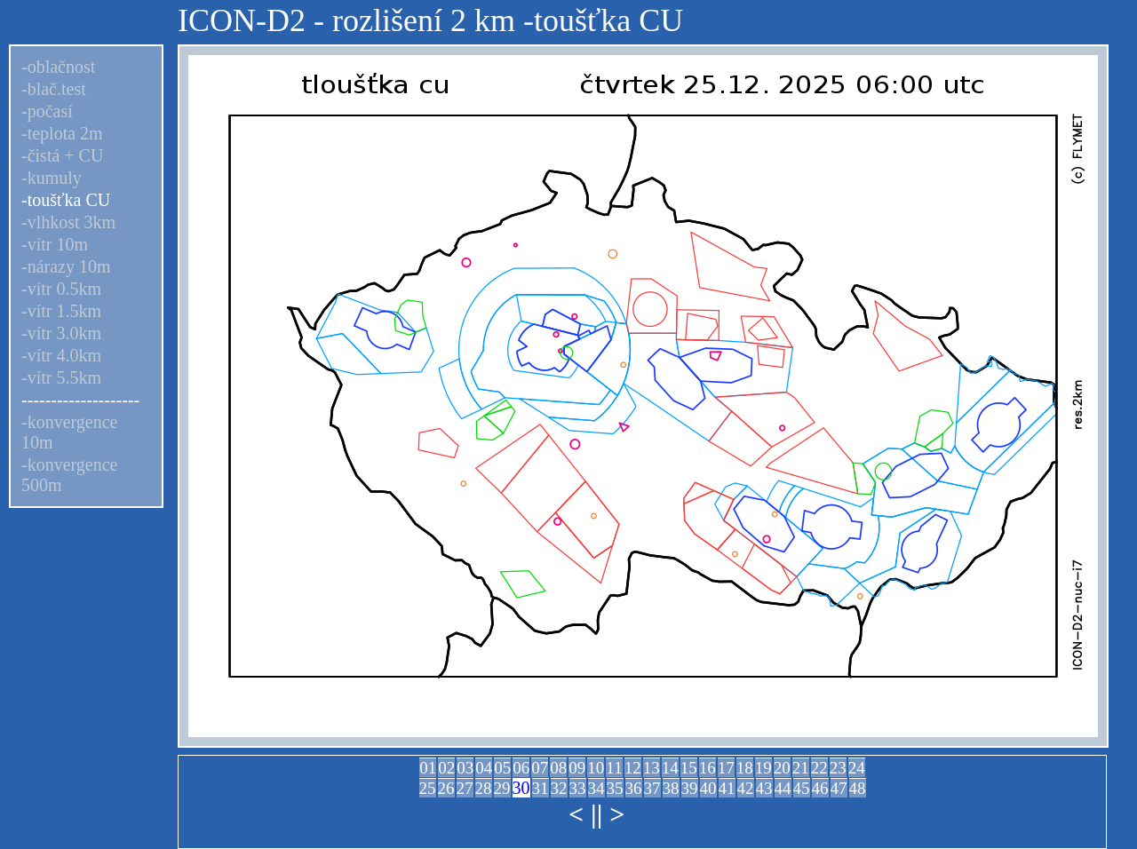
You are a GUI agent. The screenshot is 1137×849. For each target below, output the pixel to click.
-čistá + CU (62, 155)
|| (596, 814)
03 (465, 767)
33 (577, 788)
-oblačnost (58, 66)
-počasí (47, 111)
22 (819, 767)
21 (800, 767)
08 (558, 767)
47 (839, 788)
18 (744, 767)
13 (651, 767)
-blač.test (53, 89)
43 (764, 788)
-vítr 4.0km (61, 355)
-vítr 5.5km (61, 377)
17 (726, 767)
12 (632, 767)
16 (707, 767)
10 (595, 767)
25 (427, 788)
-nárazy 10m (66, 266)
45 (801, 788)
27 (465, 788)
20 (782, 767)
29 (502, 788)
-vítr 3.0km (61, 333)
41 (727, 788)
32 (559, 788)
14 (670, 767)
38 (671, 788)
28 (483, 788)
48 (857, 788)
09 (576, 767)
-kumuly (51, 177)
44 (783, 788)
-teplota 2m (62, 133)
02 (446, 767)
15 (688, 767)
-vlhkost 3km (68, 222)
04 (483, 767)
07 (539, 767)
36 (633, 788)
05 (502, 767)
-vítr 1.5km (61, 311)
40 (708, 788)
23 (838, 767)
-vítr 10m (54, 244)
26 (446, 788)
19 (763, 767)
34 (596, 788)
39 (689, 788)
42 (745, 788)
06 (521, 767)
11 (614, 767)
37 (652, 788)
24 (856, 767)
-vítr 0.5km (61, 288)
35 (615, 788)
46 (820, 788)
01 (427, 767)
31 (540, 788)
